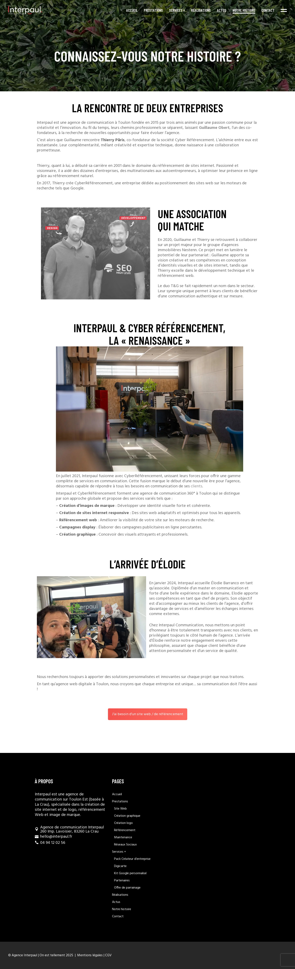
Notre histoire (121, 909)
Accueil (117, 794)
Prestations (120, 801)
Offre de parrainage (127, 887)
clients (196, 486)
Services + (119, 851)
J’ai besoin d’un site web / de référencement (147, 714)
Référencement (124, 830)
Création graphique (127, 816)
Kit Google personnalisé (130, 873)
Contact (118, 916)
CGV (108, 955)
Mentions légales (89, 955)
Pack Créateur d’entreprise (132, 859)
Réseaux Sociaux (125, 844)
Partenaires (122, 880)
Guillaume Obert (214, 128)
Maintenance (123, 837)
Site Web (120, 808)
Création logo (123, 823)
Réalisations (120, 895)
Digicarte (120, 866)
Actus (116, 902)
